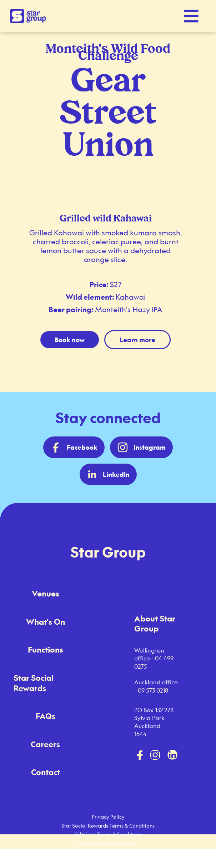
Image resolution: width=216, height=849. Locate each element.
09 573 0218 (153, 690)
